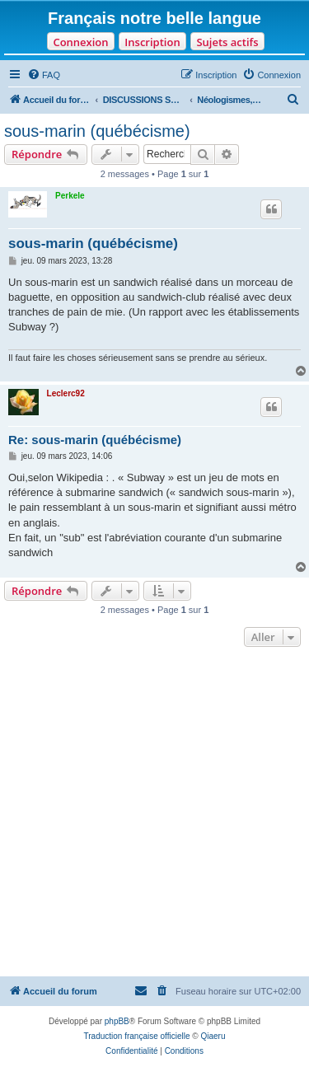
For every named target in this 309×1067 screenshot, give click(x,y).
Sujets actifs (227, 42)
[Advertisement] (154, 813)
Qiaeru (212, 1036)
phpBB (117, 1021)
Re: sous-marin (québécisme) (94, 440)
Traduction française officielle (137, 1036)
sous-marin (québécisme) (97, 131)
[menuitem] (43, 75)
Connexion (80, 42)
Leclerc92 (66, 393)
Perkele (70, 195)
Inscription (152, 42)
